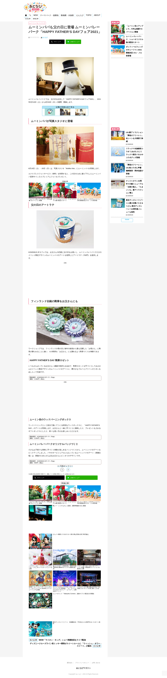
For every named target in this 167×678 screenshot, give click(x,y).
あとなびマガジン (83, 668)
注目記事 (28, 19)
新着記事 (35, 19)
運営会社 (69, 663)
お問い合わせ (96, 663)
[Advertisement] (65, 51)
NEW (35, 15)
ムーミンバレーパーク (37, 23)
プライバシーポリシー (82, 663)
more (127, 219)
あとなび (45, 37)
